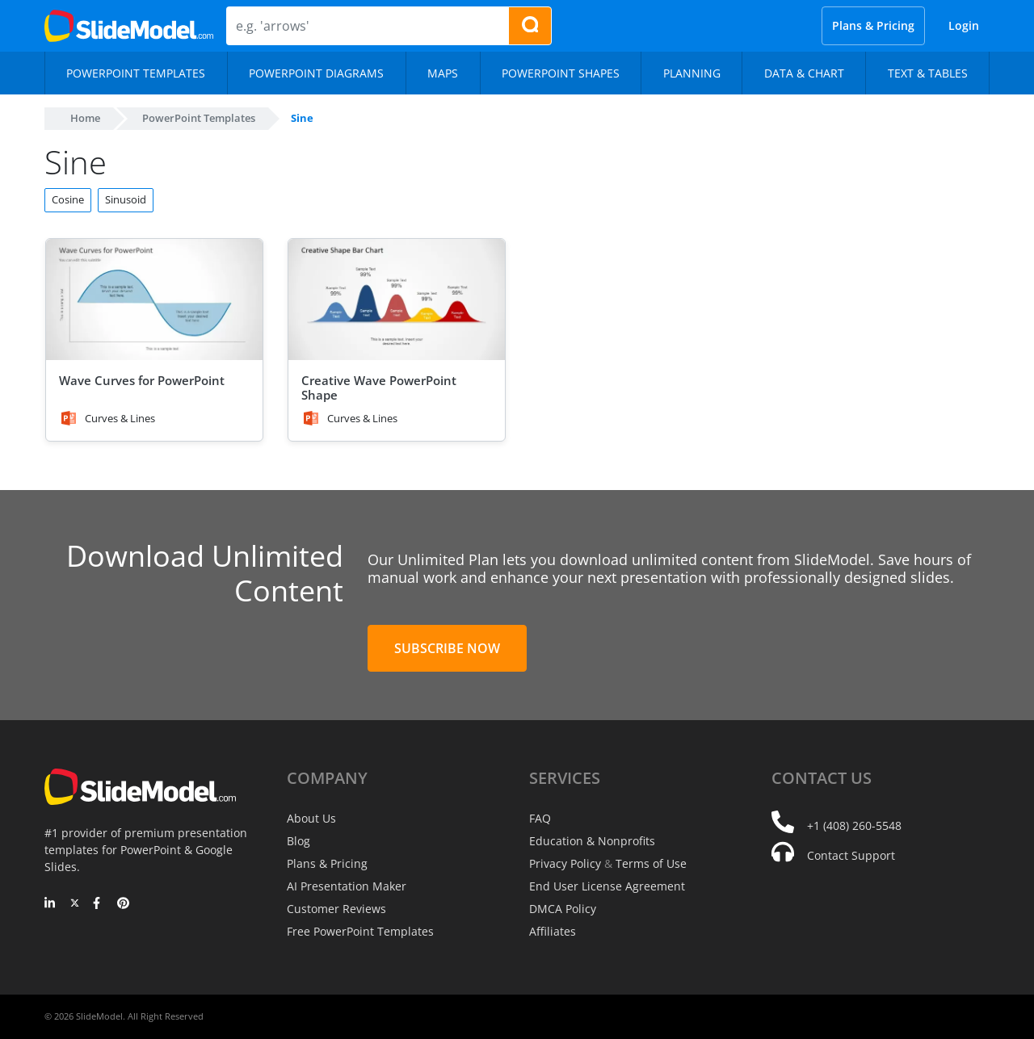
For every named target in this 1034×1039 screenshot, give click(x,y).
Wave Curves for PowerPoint (142, 380)
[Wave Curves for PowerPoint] (154, 300)
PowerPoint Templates (198, 118)
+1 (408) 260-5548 (854, 825)
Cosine (68, 199)
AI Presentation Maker (346, 886)
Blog (298, 840)
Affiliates (552, 931)
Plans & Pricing (873, 25)
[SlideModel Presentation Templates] (128, 26)
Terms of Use (651, 863)
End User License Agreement (607, 886)
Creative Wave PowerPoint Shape (378, 387)
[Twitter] (75, 904)
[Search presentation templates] (530, 25)
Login (963, 25)
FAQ (540, 818)
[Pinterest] (123, 904)
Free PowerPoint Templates (360, 931)
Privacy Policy (565, 863)
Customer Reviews (336, 908)
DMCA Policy (562, 908)
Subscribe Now (447, 648)
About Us (311, 818)
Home (85, 118)
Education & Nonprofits (592, 840)
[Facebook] (99, 904)
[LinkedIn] (50, 904)
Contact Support (851, 855)
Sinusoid (125, 199)
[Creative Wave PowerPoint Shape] (396, 300)
